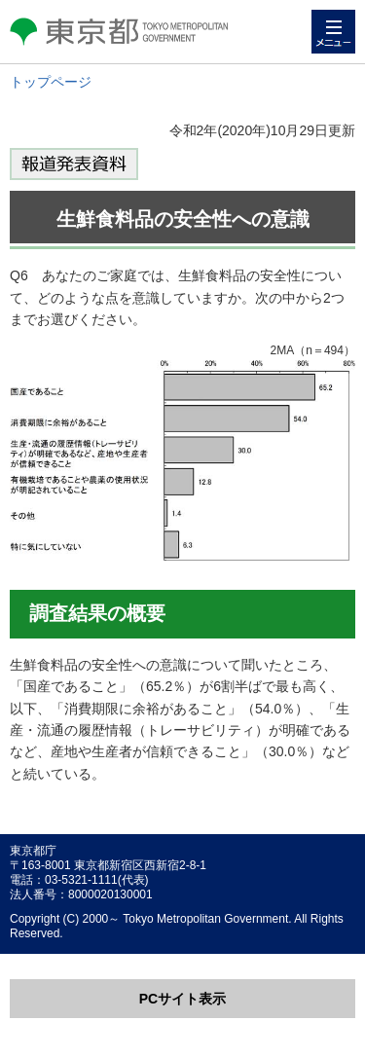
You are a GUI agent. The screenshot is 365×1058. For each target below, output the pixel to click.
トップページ (50, 82)
